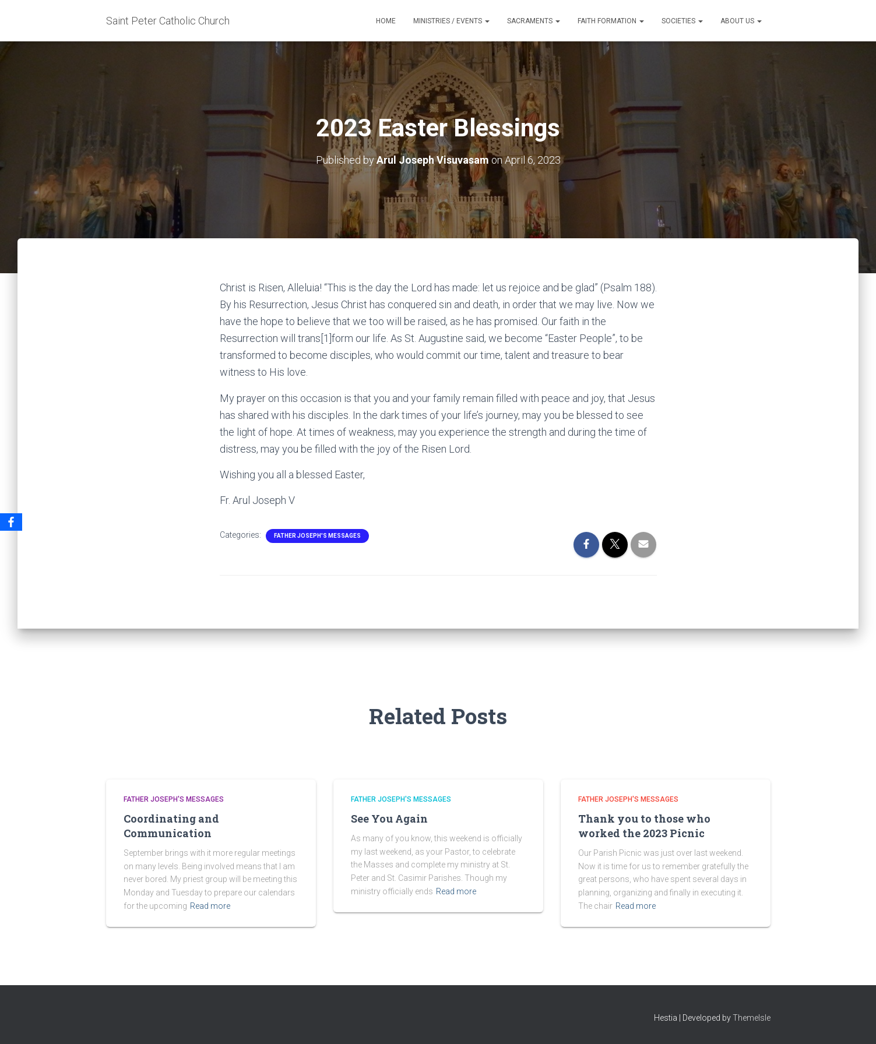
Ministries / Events (451, 21)
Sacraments (533, 21)
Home (386, 21)
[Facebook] (11, 522)
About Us (741, 21)
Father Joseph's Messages (317, 535)
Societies (682, 21)
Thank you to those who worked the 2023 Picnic (644, 826)
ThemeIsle (752, 1017)
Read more (210, 906)
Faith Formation (611, 21)
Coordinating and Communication (171, 826)
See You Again (389, 819)
